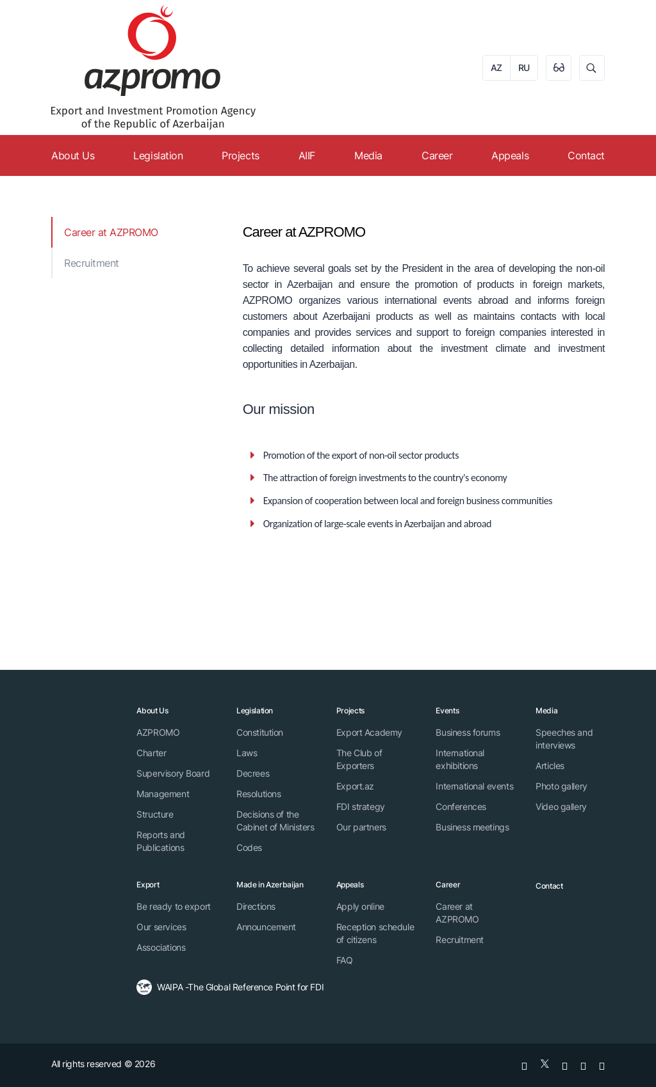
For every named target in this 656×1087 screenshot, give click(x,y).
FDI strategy (360, 806)
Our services (161, 926)
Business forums (468, 732)
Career (437, 155)
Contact (586, 155)
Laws (246, 752)
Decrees (252, 773)
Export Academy (369, 732)
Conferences (461, 806)
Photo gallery (561, 786)
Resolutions (258, 793)
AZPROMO (157, 732)
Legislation (158, 155)
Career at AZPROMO (111, 232)
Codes (249, 847)
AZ (496, 67)
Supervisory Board (172, 773)
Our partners (361, 826)
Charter (151, 752)
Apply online (360, 906)
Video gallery (561, 806)
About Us (72, 155)
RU (524, 67)
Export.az (355, 786)
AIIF (307, 155)
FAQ (344, 960)
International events (474, 786)
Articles (550, 765)
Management (162, 793)
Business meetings (472, 826)
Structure (154, 814)
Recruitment (91, 263)
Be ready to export (173, 906)
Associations (160, 947)
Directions (255, 906)
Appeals (510, 155)
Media (368, 155)
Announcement (266, 926)
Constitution (259, 732)
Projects (240, 155)
